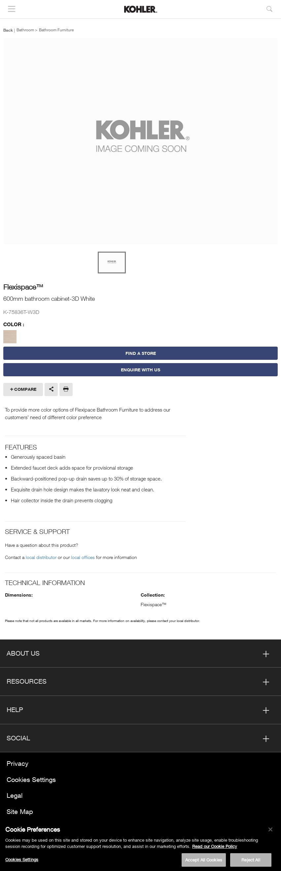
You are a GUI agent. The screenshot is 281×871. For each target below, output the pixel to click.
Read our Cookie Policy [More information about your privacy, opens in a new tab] (214, 848)
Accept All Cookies (203, 861)
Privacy (17, 763)
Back (8, 30)
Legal (14, 795)
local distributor (41, 557)
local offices (83, 557)
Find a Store (140, 353)
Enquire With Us (140, 369)
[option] (140, 141)
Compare (25, 389)
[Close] (270, 831)
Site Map (20, 811)
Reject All (250, 861)
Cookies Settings (31, 779)
